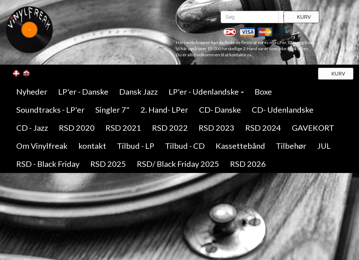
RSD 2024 (263, 128)
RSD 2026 (248, 164)
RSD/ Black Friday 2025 (178, 164)
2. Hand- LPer (164, 109)
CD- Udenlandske (282, 109)
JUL (324, 146)
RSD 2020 (77, 128)
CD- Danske (220, 109)
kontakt (92, 146)
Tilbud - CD (185, 146)
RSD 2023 (216, 128)
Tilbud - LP (135, 146)
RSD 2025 (108, 164)
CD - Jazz (32, 128)
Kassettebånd (240, 146)
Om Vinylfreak (42, 146)
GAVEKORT (313, 128)
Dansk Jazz (138, 91)
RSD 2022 (170, 128)
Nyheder (31, 91)
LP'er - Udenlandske (206, 91)
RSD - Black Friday (47, 164)
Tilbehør (291, 146)
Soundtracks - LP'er (50, 109)
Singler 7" (112, 109)
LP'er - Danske (83, 91)
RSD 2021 (123, 128)
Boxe (263, 91)
